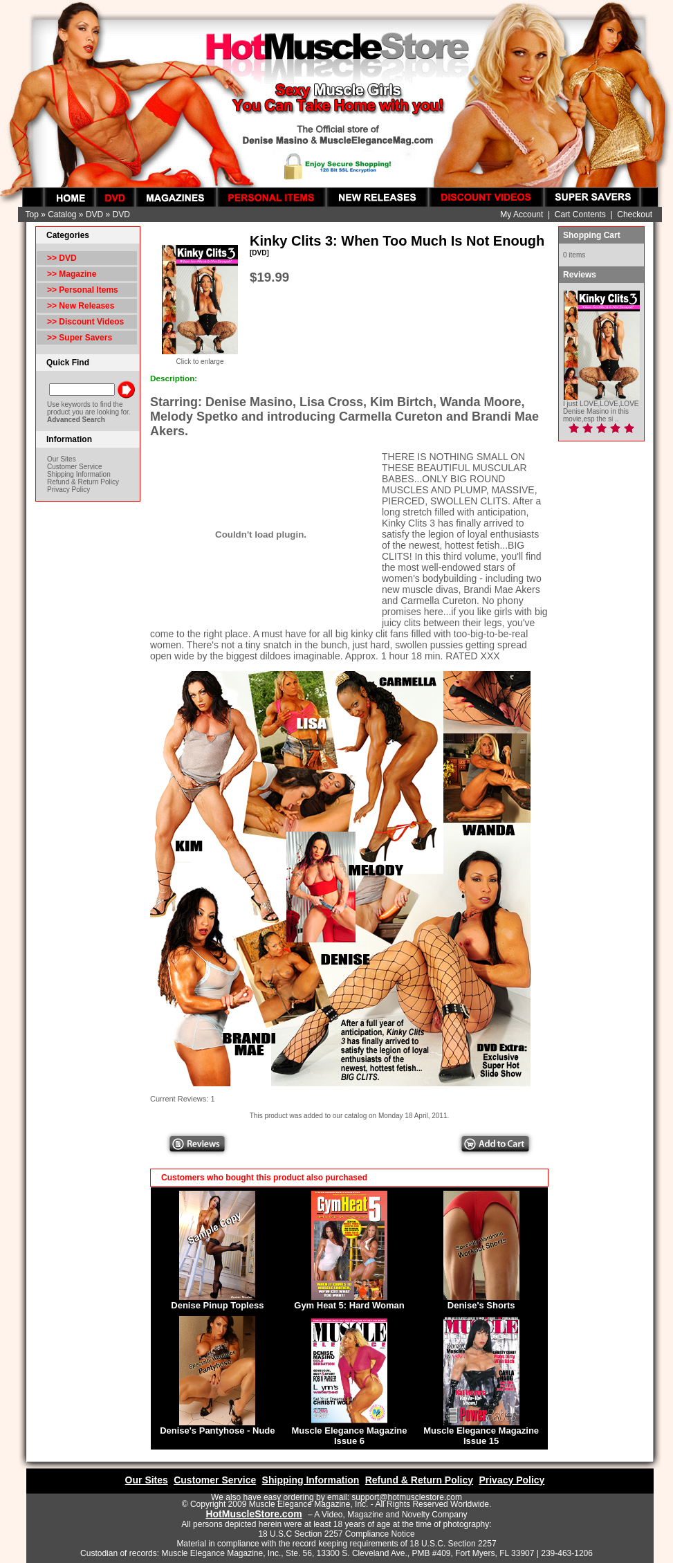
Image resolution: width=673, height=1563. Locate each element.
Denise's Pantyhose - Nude (217, 1430)
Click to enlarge (200, 358)
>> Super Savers (79, 337)
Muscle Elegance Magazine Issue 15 (481, 1435)
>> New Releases (80, 306)
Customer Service (74, 466)
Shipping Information (79, 474)
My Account (521, 214)
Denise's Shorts (481, 1305)
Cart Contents (580, 214)
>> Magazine (71, 274)
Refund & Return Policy (83, 482)
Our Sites (61, 459)
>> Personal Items (82, 290)
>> (62, 258)
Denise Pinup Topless (217, 1305)
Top (31, 214)
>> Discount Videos (85, 322)
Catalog (62, 214)
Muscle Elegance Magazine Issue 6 (349, 1435)
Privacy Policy (68, 489)
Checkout (634, 214)
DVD (94, 214)
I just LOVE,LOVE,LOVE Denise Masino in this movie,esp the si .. (601, 411)
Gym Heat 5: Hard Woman (349, 1305)
